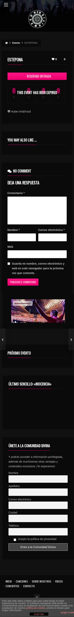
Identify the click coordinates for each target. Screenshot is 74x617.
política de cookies (35, 608)
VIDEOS (59, 586)
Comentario (16, 193)
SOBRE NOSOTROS (41, 586)
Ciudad (12, 517)
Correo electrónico (51, 234)
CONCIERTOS (12, 591)
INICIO (9, 586)
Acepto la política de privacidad (35, 544)
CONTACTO (29, 591)
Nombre (13, 234)
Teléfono (13, 530)
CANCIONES (22, 586)
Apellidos (14, 490)
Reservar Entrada (37, 76)
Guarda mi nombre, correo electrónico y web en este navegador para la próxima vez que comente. (38, 273)
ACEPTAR (39, 614)
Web (10, 251)
